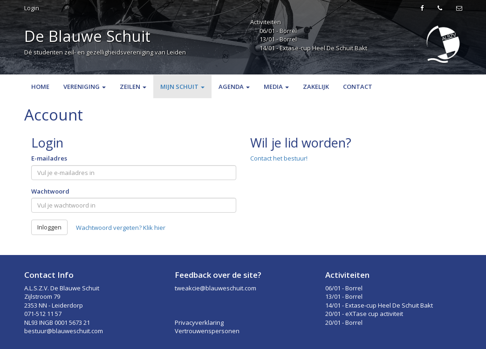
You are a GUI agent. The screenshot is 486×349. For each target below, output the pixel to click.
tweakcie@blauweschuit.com (215, 288)
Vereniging (84, 86)
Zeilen (133, 86)
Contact (357, 86)
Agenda (234, 86)
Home (40, 86)
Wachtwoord (50, 191)
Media (276, 86)
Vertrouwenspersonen (207, 331)
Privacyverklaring (199, 322)
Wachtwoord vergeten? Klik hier (120, 227)
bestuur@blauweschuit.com (63, 331)
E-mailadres (49, 158)
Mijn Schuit (182, 86)
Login (31, 8)
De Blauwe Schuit (87, 36)
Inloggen (49, 227)
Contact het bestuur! (279, 158)
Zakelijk (316, 86)
